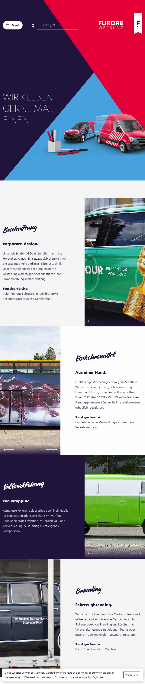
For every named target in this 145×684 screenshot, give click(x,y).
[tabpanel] (72, 90)
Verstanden (132, 674)
